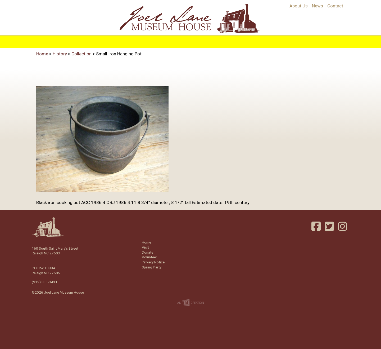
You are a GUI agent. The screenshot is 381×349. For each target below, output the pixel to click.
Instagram (343, 226)
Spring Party (151, 267)
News (317, 5)
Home (95, 40)
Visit (197, 40)
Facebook (316, 226)
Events (216, 40)
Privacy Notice (153, 262)
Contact (335, 5)
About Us (298, 5)
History (117, 40)
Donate (147, 252)
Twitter (330, 226)
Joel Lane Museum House (190, 18)
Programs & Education (159, 40)
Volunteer (280, 40)
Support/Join (247, 40)
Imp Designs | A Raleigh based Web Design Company (190, 303)
